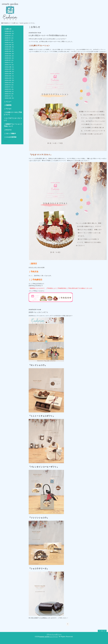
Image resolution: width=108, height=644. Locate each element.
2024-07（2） (10, 69)
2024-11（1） (9, 62)
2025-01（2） (9, 60)
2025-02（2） (9, 58)
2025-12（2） (9, 38)
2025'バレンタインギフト (38, 312)
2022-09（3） (10, 98)
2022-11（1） (9, 96)
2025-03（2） (9, 56)
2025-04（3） (10, 53)
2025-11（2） (9, 40)
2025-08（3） (10, 47)
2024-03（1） (9, 78)
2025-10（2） (9, 42)
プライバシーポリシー (54, 634)
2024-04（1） (9, 76)
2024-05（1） (9, 73)
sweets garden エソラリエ (48, 636)
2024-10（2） (9, 64)
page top (102, 631)
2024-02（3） (10, 80)
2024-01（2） (9, 82)
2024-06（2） (10, 71)
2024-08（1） (9, 67)
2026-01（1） (9, 36)
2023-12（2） (9, 85)
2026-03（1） (9, 31)
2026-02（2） (10, 33)
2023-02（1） (9, 91)
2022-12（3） (9, 93)
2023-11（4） (9, 87)
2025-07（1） (9, 49)
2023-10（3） (9, 89)
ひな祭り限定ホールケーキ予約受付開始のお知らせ (48, 35)
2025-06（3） (9, 51)
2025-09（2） (9, 44)
